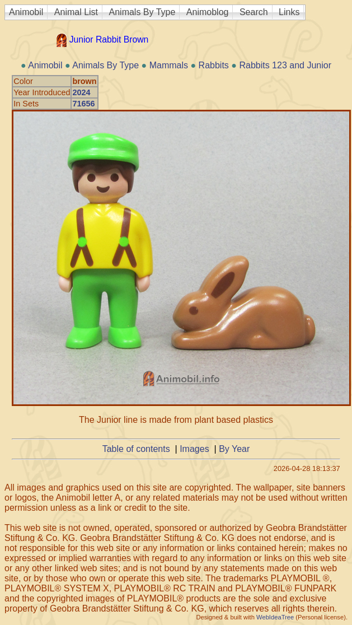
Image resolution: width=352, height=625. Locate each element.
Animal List (76, 12)
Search (254, 12)
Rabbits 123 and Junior (285, 65)
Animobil (26, 12)
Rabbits (214, 65)
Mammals (168, 65)
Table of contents (136, 449)
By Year (234, 449)
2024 (81, 92)
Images (194, 449)
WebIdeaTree (275, 617)
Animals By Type (142, 12)
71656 (83, 103)
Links (289, 12)
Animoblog (207, 12)
